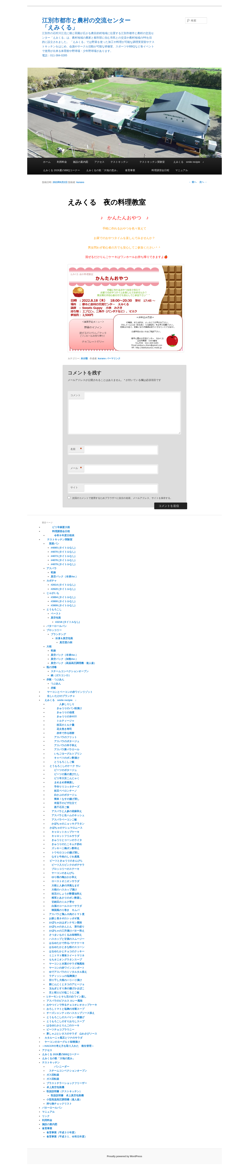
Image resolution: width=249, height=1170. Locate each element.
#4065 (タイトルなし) (63, 547)
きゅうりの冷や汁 (61, 716)
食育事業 (130, 170)
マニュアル (181, 170)
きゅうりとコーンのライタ (64, 840)
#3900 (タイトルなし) (63, 601)
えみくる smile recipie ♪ (187, 161)
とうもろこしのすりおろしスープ (65, 1021)
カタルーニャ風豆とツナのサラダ (62, 1037)
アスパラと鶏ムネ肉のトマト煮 (65, 914)
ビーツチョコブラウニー (60, 1029)
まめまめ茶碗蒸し (60, 782)
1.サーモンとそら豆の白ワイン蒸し (66, 996)
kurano (80, 182)
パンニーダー (57, 1066)
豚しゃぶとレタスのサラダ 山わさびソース (71, 1033)
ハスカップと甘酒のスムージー (65, 938)
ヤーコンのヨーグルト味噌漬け (61, 1041)
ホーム (47, 161)
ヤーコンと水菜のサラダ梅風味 (65, 963)
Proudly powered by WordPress (124, 1156)
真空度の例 (66, 642)
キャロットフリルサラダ (62, 836)
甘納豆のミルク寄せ (60, 901)
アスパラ (51, 568)
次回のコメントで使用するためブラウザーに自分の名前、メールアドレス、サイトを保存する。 (122, 498)
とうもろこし (54, 609)
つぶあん (56, 683)
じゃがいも (52, 593)
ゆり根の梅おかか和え (61, 877)
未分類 (84, 358)
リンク (46, 1116)
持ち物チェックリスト (59, 1103)
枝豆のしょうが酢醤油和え (64, 893)
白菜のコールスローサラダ (64, 905)
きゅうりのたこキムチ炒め (64, 844)
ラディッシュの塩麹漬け (61, 975)
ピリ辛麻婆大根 (56, 527)
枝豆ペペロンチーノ (61, 790)
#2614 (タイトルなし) (63, 584)
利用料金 (62, 161)
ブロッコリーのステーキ (62, 868)
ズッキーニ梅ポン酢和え (62, 848)
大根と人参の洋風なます (62, 885)
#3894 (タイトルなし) (63, 597)
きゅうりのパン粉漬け (64, 708)
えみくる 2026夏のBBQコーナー (61, 170)
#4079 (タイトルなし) (63, 564)
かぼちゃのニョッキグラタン (65, 823)
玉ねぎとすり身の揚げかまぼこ (65, 988)
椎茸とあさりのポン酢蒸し (64, 897)
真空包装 (59, 617)
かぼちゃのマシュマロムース (64, 827)
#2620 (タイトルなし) (63, 589)
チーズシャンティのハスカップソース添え (70, 1013)
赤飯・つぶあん (55, 679)
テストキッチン (119, 161)
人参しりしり (60, 704)
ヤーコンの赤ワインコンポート (65, 967)
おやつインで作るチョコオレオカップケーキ (71, 1004)
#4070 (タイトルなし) (63, 551)
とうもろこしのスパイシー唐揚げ (65, 1017)
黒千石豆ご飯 (57, 807)
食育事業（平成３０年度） (61, 1132)
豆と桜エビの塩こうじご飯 (62, 992)
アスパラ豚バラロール (64, 749)
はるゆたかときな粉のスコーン (65, 947)
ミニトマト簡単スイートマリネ (65, 955)
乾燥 (53, 572)
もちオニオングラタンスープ (64, 959)
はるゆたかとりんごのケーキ (62, 1025)
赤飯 (53, 687)
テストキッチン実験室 (149, 161)
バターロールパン (56, 626)
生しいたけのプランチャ (58, 696)
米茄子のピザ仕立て (61, 803)
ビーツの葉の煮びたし (62, 774)
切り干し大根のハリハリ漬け (64, 980)
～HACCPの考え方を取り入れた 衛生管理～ (68, 1045)
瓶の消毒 (51, 667)
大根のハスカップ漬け (61, 889)
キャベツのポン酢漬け (62, 757)
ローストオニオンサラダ (62, 881)
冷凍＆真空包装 (64, 638)
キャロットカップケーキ (62, 831)
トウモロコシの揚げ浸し (62, 852)
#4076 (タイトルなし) (63, 560)
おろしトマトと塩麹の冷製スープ (65, 1008)
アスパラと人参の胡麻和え (64, 811)
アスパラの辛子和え (61, 745)
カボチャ (51, 580)
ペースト (56, 613)
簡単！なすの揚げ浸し (62, 798)
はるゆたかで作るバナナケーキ (65, 943)
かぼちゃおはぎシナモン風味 (64, 922)
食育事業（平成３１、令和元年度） (66, 1136)
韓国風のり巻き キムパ (62, 910)
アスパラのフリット (61, 737)
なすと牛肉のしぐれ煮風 (62, 856)
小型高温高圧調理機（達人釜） (64, 1099)
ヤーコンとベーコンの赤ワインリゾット (67, 691)
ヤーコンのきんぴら (60, 873)
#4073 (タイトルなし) (63, 556)
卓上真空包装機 (55, 1087)
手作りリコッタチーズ (62, 786)
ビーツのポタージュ (61, 770)
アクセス (99, 161)
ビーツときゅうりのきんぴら (64, 860)
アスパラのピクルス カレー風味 (64, 1000)
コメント (75, 395)
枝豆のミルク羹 (60, 724)
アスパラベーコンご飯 (61, 819)
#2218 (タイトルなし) (67, 621)
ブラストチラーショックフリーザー (66, 1083)
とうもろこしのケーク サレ (63, 766)
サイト (74, 487)
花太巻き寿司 (59, 728)
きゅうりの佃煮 (60, 712)
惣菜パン (52, 543)
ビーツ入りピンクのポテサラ (65, 864)
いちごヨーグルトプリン (64, 753)
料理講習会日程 (155, 170)
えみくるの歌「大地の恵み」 (102, 170)
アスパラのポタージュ (62, 741)
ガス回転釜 (52, 1074)
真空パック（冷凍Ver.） (64, 576)
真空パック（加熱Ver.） (64, 659)
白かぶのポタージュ (61, 794)
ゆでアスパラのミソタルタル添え (66, 971)
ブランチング (58, 634)
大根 (49, 646)
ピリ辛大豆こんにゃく (62, 778)
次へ (203, 182)
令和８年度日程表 (60, 535)
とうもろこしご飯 (60, 761)
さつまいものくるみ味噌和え (64, 934)
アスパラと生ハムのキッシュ (65, 815)
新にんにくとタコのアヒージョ (65, 984)
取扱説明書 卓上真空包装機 (67, 1095)
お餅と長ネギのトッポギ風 (62, 918)
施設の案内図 (80, 161)
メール (76, 468)
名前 (76, 449)
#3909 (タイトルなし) (63, 605)
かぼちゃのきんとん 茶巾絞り (65, 926)
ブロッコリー (54, 630)
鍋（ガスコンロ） (61, 675)
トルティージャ (60, 720)
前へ (192, 182)
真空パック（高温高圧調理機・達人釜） (73, 663)
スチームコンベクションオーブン (70, 671)
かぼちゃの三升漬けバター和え (65, 930)
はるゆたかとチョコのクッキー (65, 951)
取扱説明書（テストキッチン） (64, 1091)
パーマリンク (113, 358)
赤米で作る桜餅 (60, 733)
